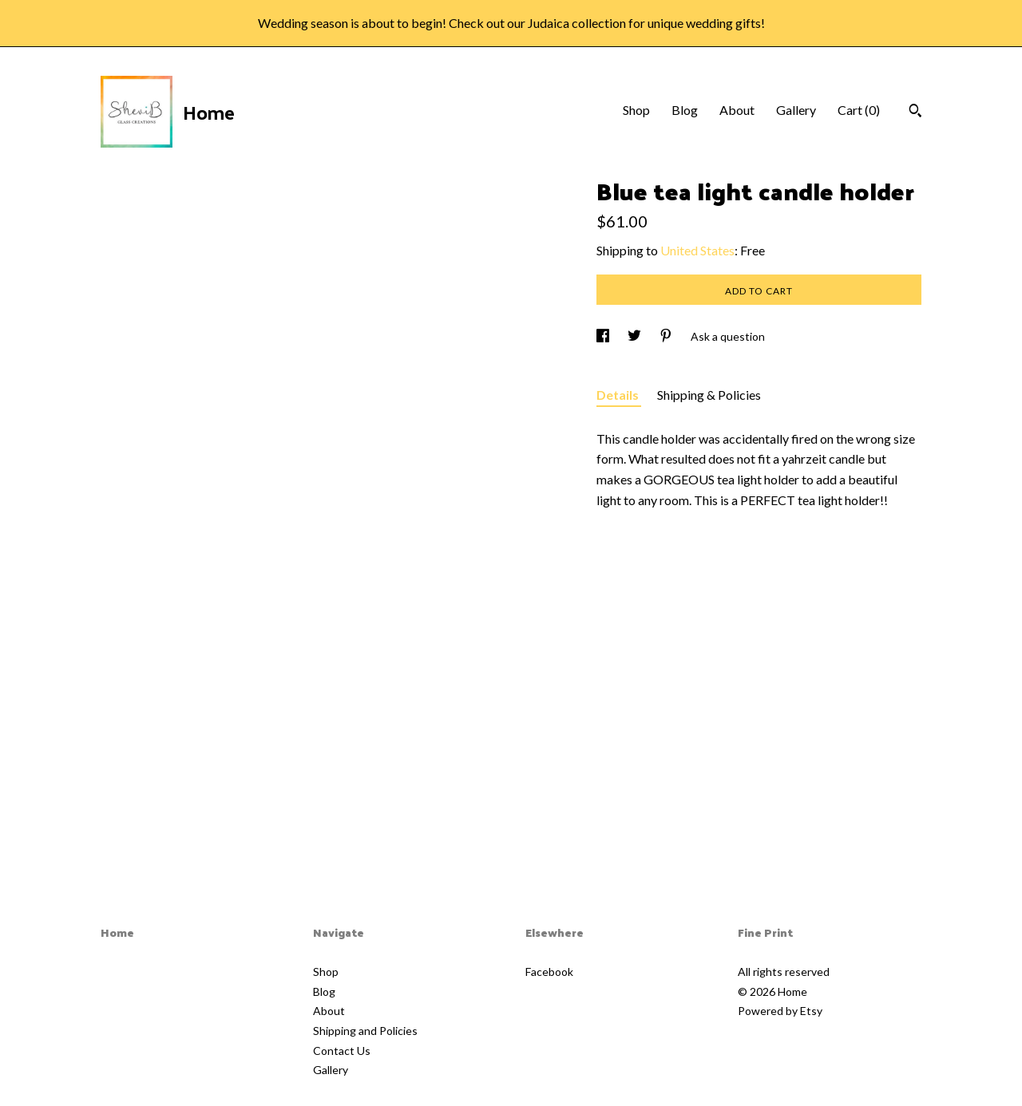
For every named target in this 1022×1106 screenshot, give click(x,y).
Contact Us (341, 1050)
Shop (636, 109)
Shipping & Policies (709, 394)
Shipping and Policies (365, 1030)
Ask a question (728, 336)
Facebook (549, 971)
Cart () (859, 109)
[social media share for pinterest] (667, 336)
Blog (684, 109)
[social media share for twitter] (636, 336)
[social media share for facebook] (604, 336)
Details (618, 394)
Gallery (796, 109)
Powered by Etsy (780, 1010)
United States (697, 250)
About (737, 109)
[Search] (915, 112)
